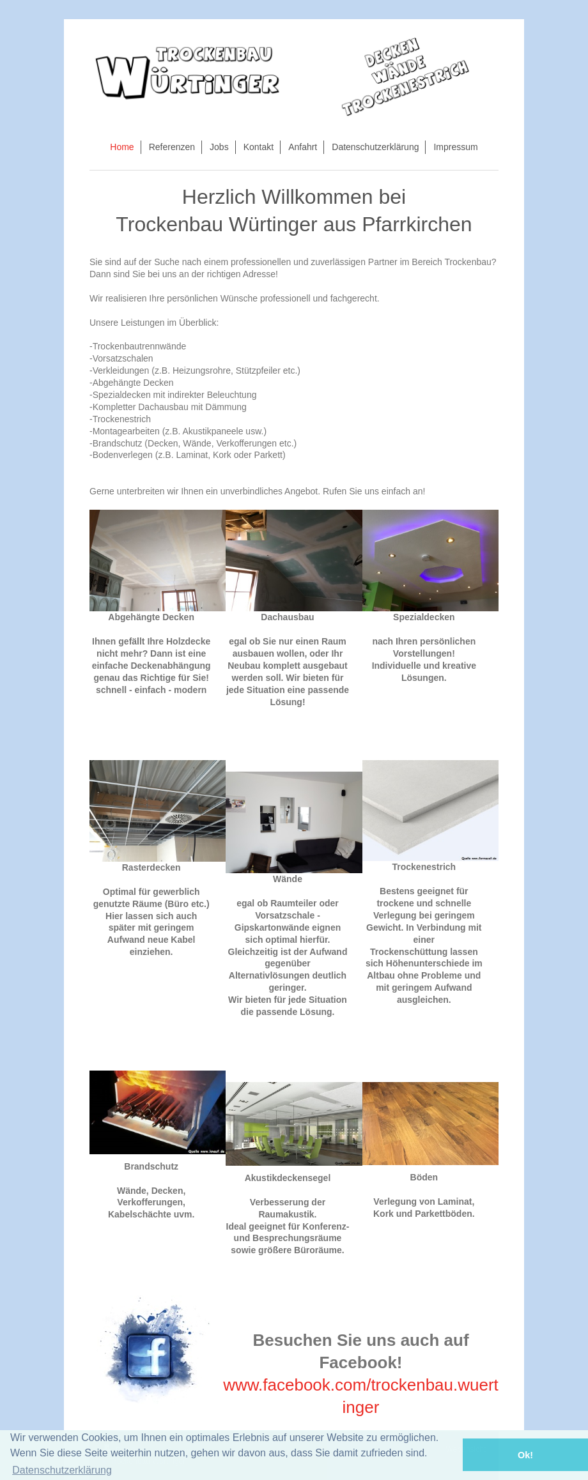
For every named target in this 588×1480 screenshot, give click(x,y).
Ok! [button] (525, 1455)
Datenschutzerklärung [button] (62, 1470)
